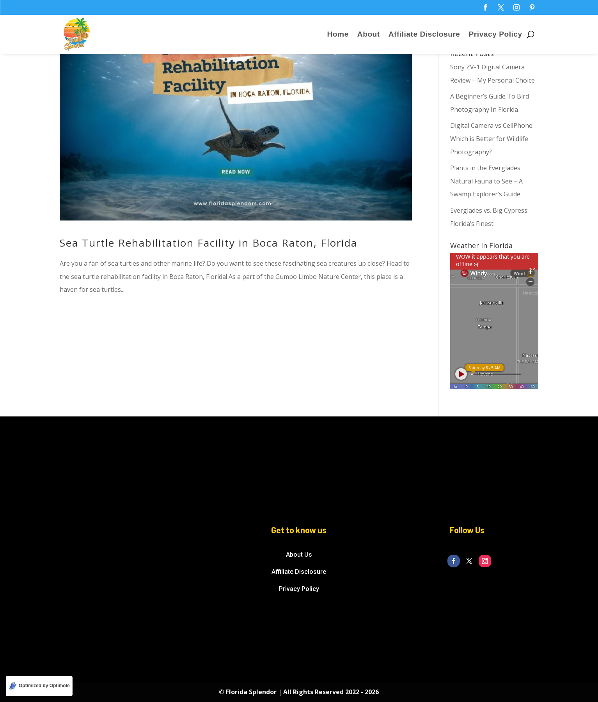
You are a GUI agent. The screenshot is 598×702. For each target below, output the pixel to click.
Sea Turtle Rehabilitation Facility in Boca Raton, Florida (208, 243)
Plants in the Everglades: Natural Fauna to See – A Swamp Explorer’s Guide (486, 181)
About (368, 35)
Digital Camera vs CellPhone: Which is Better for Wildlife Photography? (492, 138)
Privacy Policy (495, 35)
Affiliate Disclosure (424, 35)
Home (338, 35)
